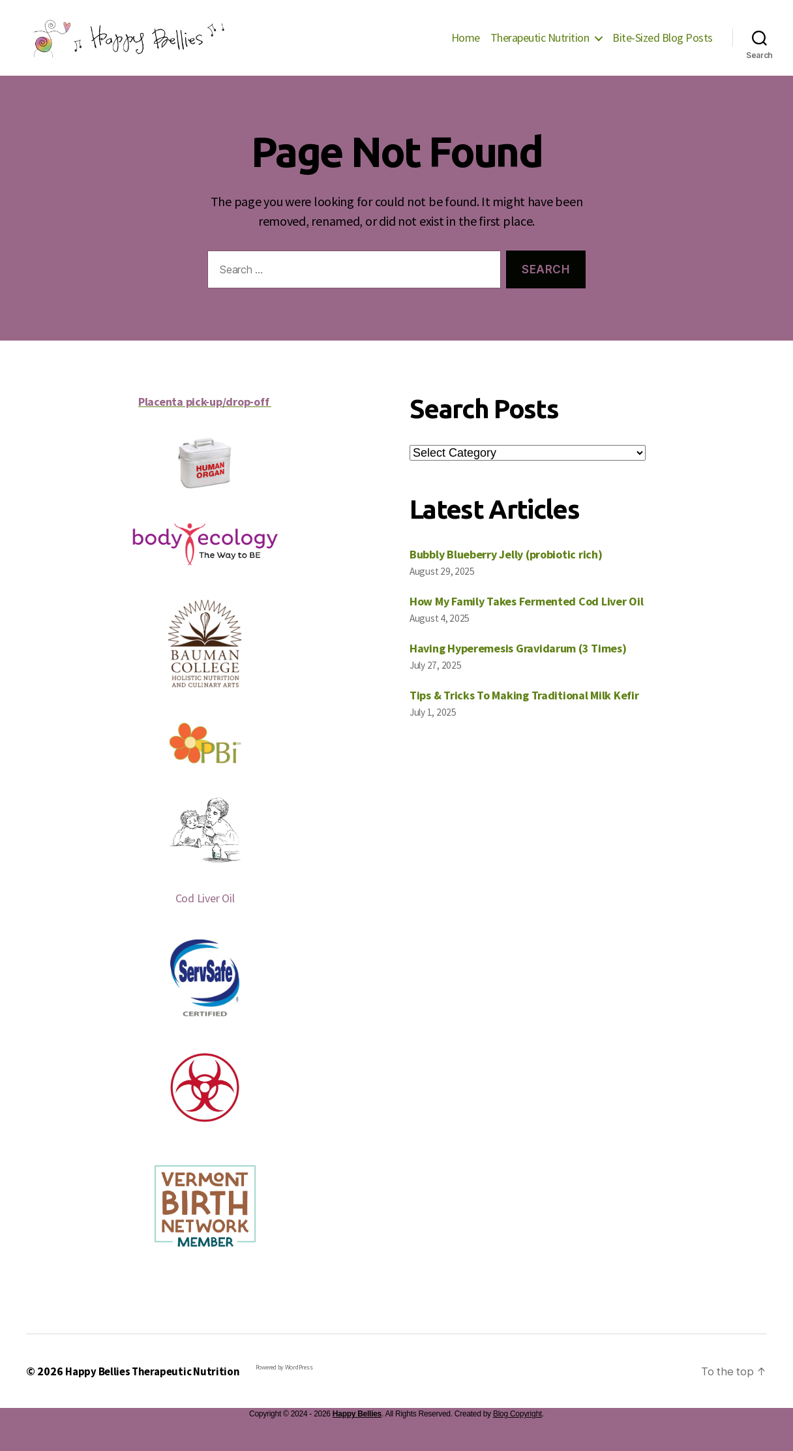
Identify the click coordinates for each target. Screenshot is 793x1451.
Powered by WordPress (293, 1386)
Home (465, 47)
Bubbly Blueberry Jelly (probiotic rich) (506, 573)
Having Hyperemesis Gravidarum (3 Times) (518, 667)
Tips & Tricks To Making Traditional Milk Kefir (524, 714)
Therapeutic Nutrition (540, 47)
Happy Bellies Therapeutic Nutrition (156, 1390)
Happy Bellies (357, 1433)
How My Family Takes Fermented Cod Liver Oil (526, 620)
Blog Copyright (517, 1433)
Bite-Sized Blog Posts (662, 47)
